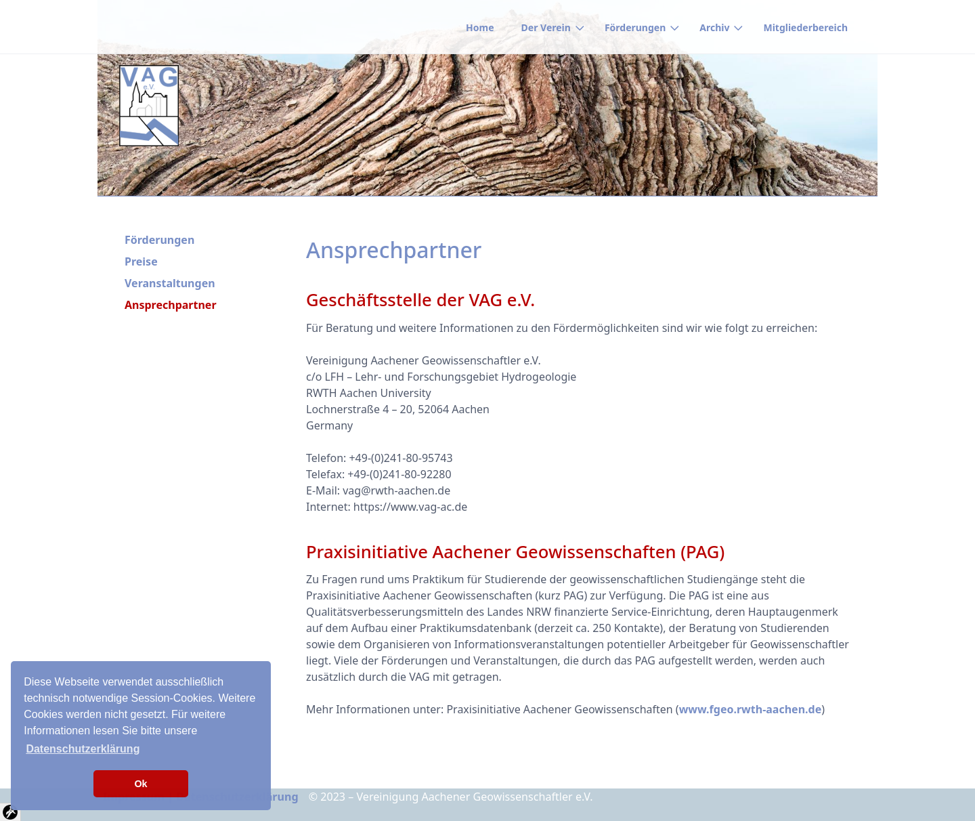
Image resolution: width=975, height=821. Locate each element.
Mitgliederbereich (805, 27)
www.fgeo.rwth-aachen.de (750, 709)
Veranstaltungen (170, 283)
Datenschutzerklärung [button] (82, 749)
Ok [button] (140, 783)
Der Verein (546, 27)
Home (480, 27)
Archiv (714, 27)
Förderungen (635, 27)
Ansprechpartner (171, 304)
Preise (141, 261)
